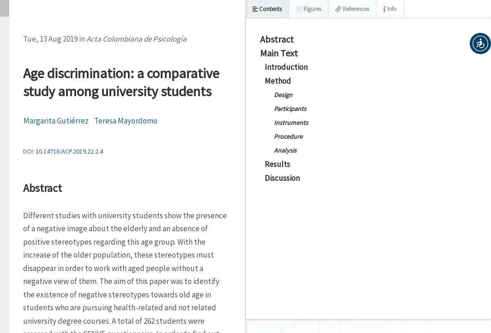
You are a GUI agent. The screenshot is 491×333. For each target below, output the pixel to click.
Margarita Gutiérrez (56, 121)
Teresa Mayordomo (126, 121)
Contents (267, 9)
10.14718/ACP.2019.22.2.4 (69, 151)
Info (390, 9)
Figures (308, 9)
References (352, 9)
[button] (480, 43)
